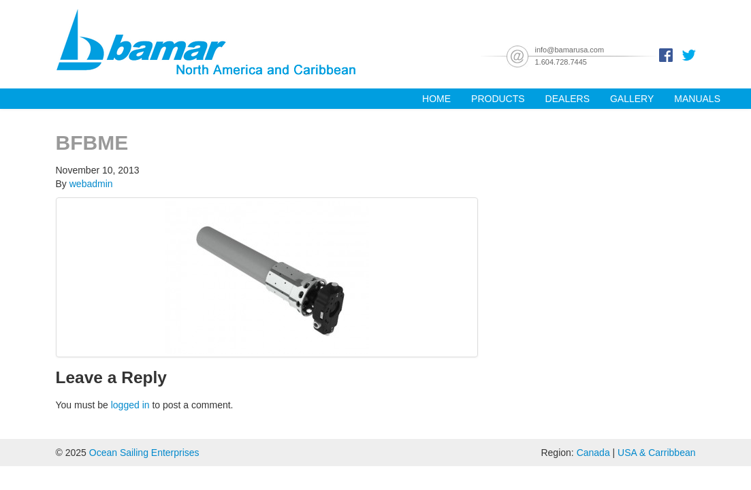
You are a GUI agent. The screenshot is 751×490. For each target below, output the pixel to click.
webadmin (91, 183)
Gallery (632, 98)
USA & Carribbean (656, 452)
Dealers (567, 98)
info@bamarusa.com (570, 50)
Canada (593, 452)
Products (498, 98)
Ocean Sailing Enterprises (144, 452)
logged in (130, 404)
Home (436, 98)
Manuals (697, 98)
